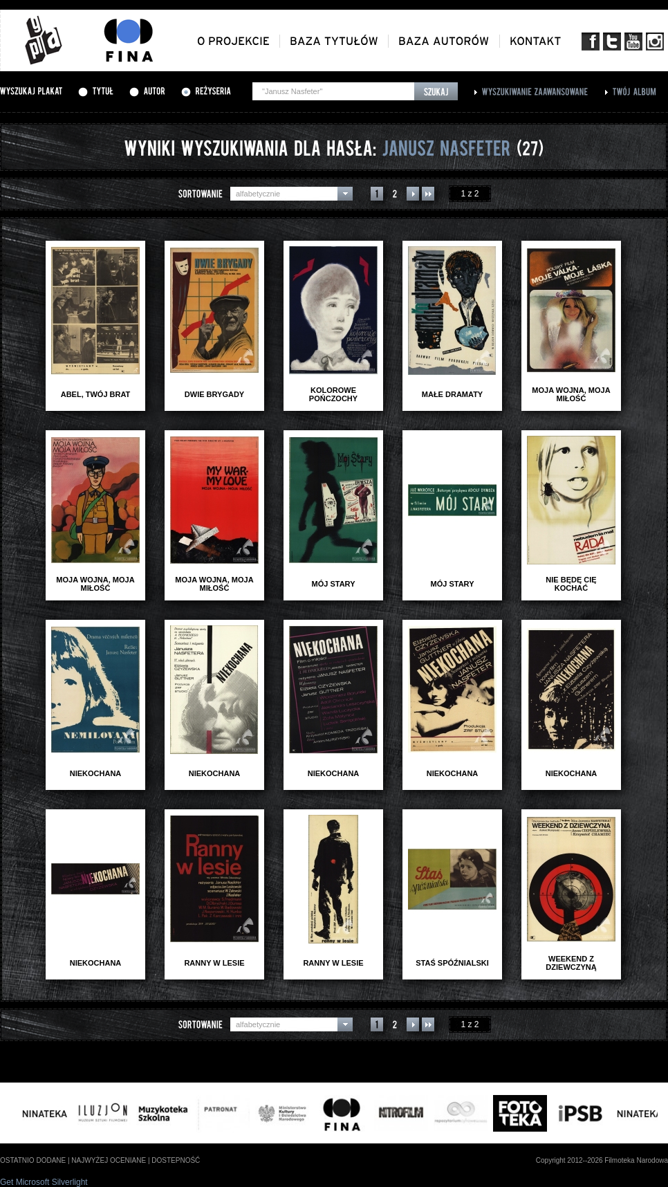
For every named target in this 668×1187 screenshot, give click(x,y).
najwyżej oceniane (108, 1160)
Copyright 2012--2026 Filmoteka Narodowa (602, 1160)
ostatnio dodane (33, 1160)
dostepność (175, 1160)
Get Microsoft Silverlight (44, 1182)
